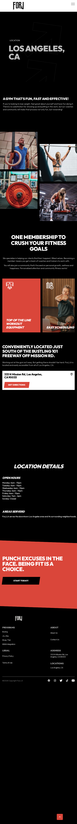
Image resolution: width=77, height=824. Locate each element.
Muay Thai (6, 640)
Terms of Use (7, 663)
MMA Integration (8, 644)
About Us (53, 633)
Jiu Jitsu (5, 636)
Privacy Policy (8, 656)
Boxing (5, 632)
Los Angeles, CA (56, 668)
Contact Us (54, 639)
